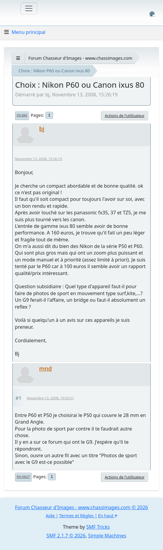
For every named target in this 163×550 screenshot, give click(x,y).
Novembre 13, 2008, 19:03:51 (50, 398)
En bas (22, 115)
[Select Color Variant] (152, 14)
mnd (45, 368)
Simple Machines (107, 535)
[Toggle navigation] (28, 8)
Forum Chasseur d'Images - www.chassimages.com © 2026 (81, 507)
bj (41, 129)
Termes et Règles (76, 515)
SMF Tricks (98, 527)
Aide (50, 515)
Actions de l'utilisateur (124, 115)
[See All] (18, 58)
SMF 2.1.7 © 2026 (66, 535)
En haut (23, 477)
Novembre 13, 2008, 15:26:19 (38, 158)
